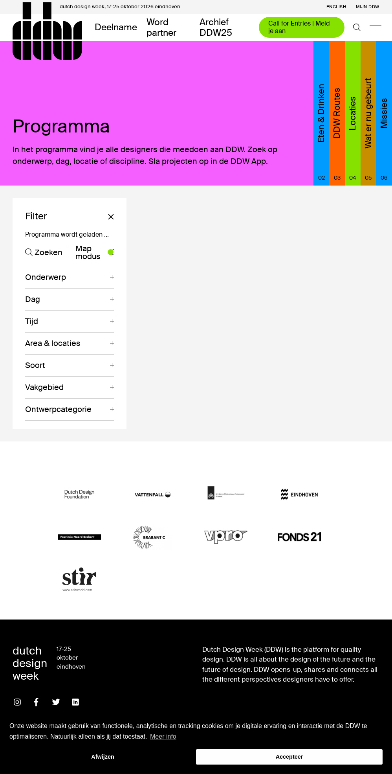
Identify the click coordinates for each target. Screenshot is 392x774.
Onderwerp (45, 277)
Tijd (31, 321)
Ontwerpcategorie (58, 409)
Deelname (116, 27)
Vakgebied (44, 387)
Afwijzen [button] (102, 757)
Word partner (161, 27)
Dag (32, 299)
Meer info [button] (163, 736)
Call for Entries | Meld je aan (299, 27)
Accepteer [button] (289, 757)
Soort (35, 365)
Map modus (94, 252)
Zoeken (43, 252)
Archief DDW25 (216, 27)
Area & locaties (53, 343)
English (336, 6)
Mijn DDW (367, 6)
